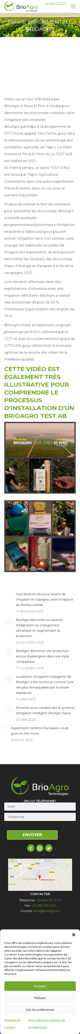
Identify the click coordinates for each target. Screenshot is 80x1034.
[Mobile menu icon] (73, 6)
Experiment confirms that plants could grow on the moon (39, 730)
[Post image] (8, 596)
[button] (73, 935)
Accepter (40, 986)
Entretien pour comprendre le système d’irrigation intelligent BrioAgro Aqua (45, 710)
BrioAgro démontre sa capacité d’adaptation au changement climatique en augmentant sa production (39, 628)
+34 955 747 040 (43, 906)
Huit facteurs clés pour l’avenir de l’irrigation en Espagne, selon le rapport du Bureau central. (44, 599)
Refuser (40, 998)
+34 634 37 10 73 (55, 3)
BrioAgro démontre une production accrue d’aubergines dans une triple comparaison (42, 656)
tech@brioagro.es (46, 911)
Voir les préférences (40, 1009)
